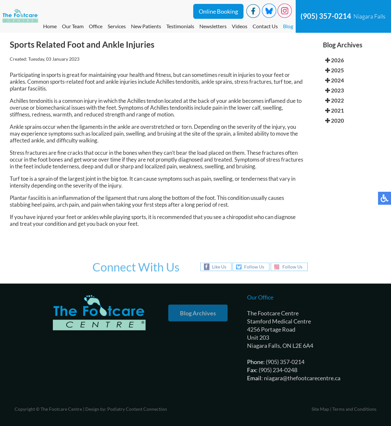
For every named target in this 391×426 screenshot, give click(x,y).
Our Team (73, 26)
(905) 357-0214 (326, 16)
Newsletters (213, 26)
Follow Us (254, 267)
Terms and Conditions (354, 409)
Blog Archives (198, 313)
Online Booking (218, 11)
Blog (288, 26)
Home (50, 26)
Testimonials (180, 26)
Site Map (320, 409)
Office (95, 26)
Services (117, 26)
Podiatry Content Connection (137, 409)
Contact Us (265, 26)
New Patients (146, 26)
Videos (239, 26)
